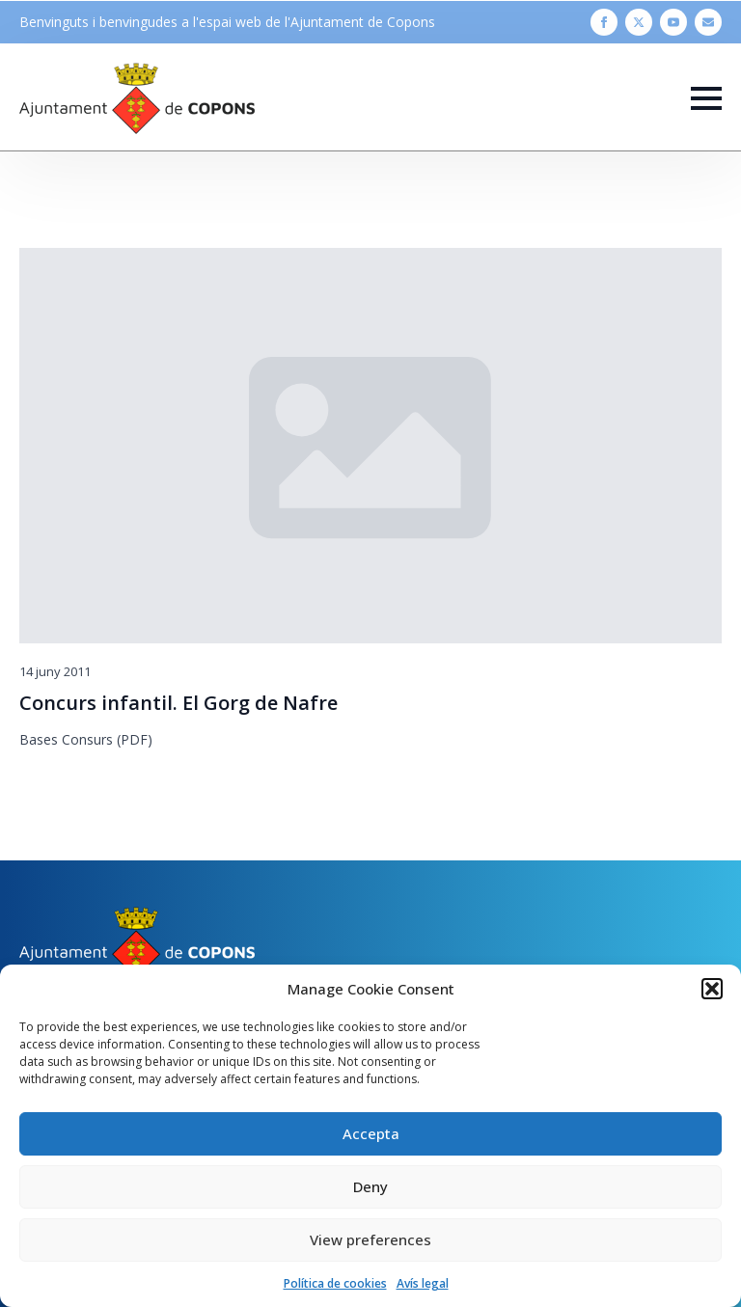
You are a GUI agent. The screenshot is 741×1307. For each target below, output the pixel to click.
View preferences (370, 1239)
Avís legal (423, 1283)
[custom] (708, 22)
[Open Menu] (706, 98)
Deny (370, 1186)
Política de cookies (335, 1283)
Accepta (371, 1133)
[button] (712, 988)
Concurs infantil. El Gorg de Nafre (178, 703)
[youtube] (673, 22)
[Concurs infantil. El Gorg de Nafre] (370, 445)
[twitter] (638, 22)
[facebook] (604, 22)
